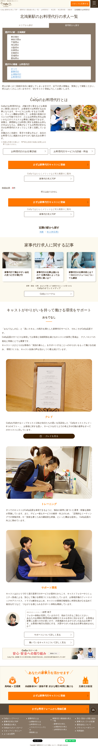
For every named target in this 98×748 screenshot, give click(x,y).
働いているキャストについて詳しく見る (47, 642)
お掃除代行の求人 (60, 727)
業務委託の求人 (10, 725)
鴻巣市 (70, 10)
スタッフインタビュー (13, 731)
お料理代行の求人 (60, 729)
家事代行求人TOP (47, 179)
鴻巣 (42, 232)
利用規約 (80, 731)
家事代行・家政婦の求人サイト (9, 3)
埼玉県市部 (61, 10)
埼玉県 (53, 10)
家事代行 (15, 72)
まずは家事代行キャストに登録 (49, 164)
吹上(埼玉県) (52, 232)
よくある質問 (9, 734)
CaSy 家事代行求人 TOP (9, 10)
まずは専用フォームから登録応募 (49, 709)
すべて (14, 69)
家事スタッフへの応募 (86, 721)
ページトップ (93, 710)
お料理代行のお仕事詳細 (23, 151)
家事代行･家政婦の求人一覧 (29, 10)
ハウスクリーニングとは (37, 728)
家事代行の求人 (59, 724)
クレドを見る (49, 436)
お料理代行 (45, 10)
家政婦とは (33, 732)
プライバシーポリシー (86, 728)
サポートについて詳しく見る (47, 635)
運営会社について (84, 725)
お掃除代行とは (35, 722)
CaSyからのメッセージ (13, 728)
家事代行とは (33, 718)
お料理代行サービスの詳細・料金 (71, 151)
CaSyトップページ (11, 718)
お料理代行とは (35, 724)
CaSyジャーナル (47, 294)
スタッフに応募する (80, 4)
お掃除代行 (16, 74)
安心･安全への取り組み (86, 718)
